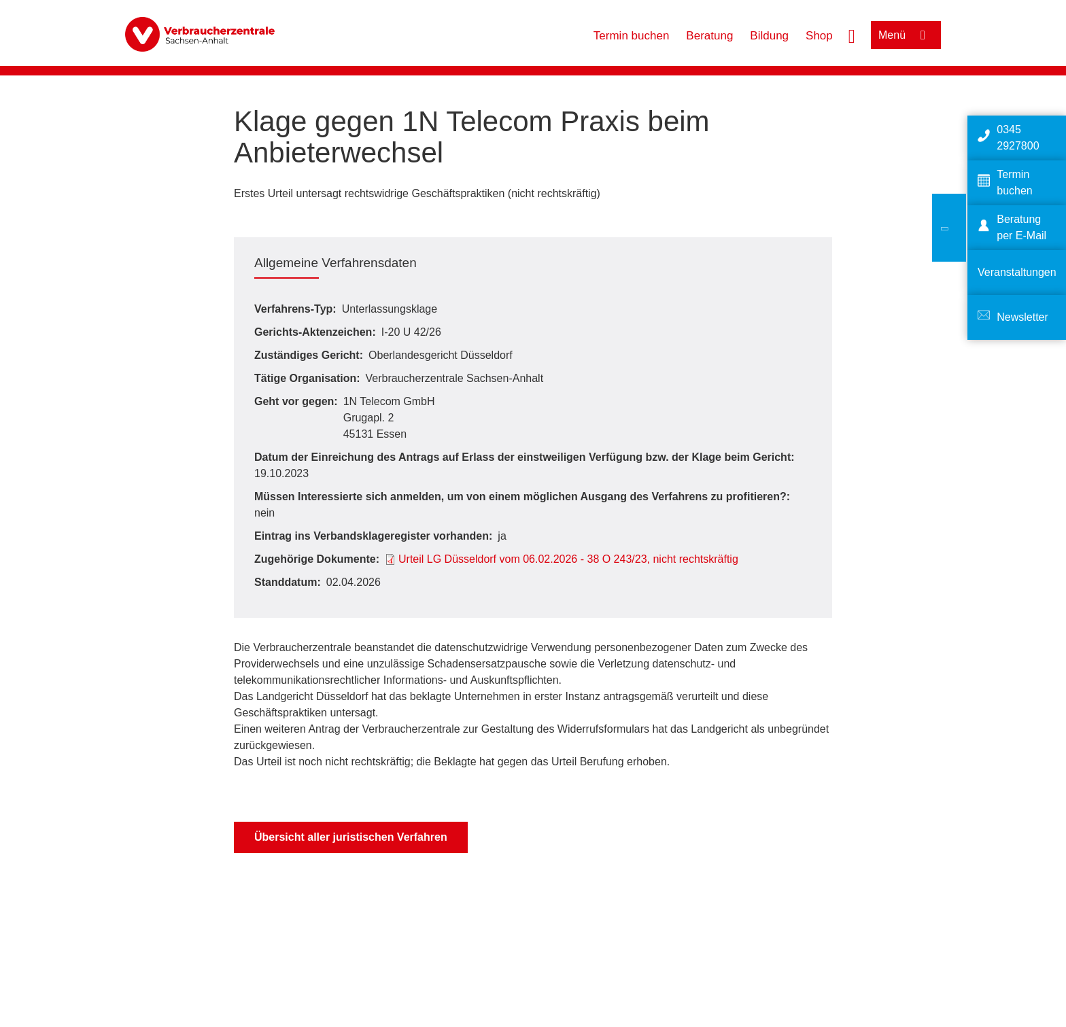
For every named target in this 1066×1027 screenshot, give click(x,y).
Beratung (709, 35)
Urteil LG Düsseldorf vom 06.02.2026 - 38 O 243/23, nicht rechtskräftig (568, 559)
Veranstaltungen (1017, 272)
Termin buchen (632, 35)
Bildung (769, 35)
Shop (819, 35)
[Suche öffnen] (851, 34)
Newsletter (1022, 317)
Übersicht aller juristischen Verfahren (350, 837)
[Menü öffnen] (906, 35)
